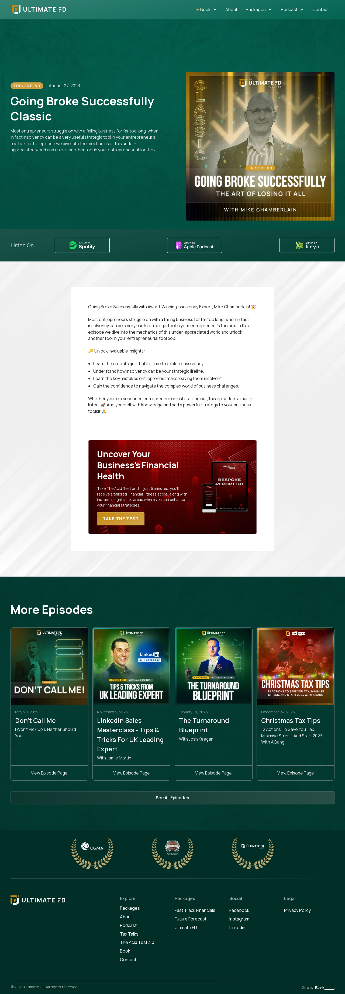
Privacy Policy (297, 910)
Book (125, 951)
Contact (320, 9)
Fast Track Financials (195, 910)
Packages (256, 9)
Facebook (239, 910)
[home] (39, 9)
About (231, 9)
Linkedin (237, 927)
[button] (208, 9)
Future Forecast (190, 919)
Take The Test (121, 519)
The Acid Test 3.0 (137, 942)
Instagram (239, 919)
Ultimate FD (186, 927)
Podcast (289, 9)
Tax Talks (129, 934)
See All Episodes (172, 798)
